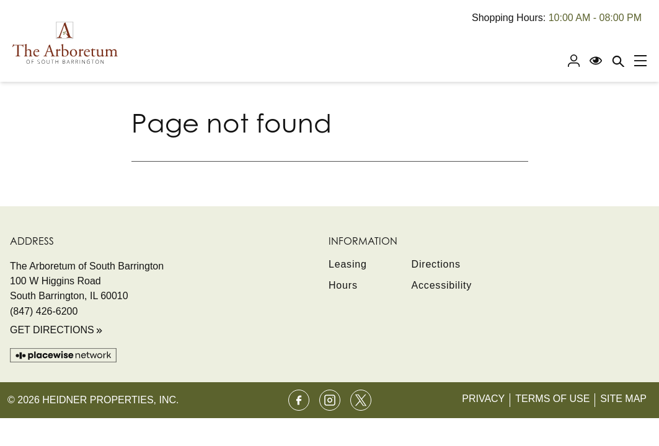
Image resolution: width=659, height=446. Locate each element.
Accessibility (442, 285)
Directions (436, 264)
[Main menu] (640, 61)
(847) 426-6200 (43, 311)
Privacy (483, 398)
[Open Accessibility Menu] (596, 61)
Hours (343, 285)
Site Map (623, 398)
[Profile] (574, 61)
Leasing (348, 264)
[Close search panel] (618, 61)
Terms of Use (552, 398)
